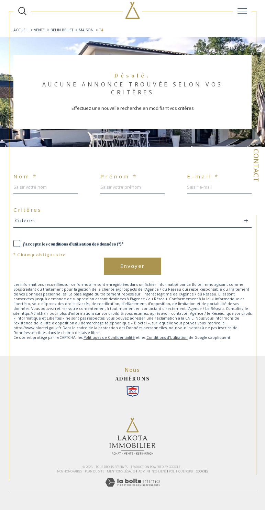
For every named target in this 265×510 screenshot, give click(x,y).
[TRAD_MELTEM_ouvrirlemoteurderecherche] (22, 11)
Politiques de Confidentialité (109, 337)
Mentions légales (121, 471)
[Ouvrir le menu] (242, 11)
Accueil (21, 29)
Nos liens (159, 471)
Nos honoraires (69, 471)
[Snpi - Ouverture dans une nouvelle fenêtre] (132, 391)
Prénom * (118, 176)
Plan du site (94, 471)
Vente (39, 29)
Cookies (202, 471)
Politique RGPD (181, 471)
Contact (256, 165)
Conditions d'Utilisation (167, 337)
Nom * (25, 176)
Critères (27, 209)
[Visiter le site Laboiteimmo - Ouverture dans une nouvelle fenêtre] (132, 489)
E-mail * (203, 176)
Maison (86, 29)
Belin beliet (62, 29)
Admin (144, 471)
